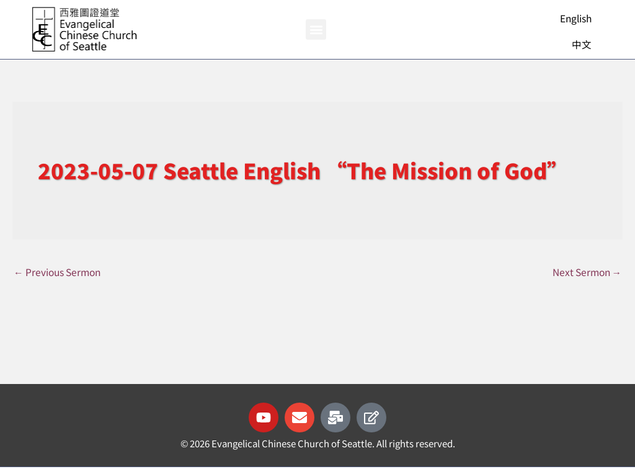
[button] (316, 29)
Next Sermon (583, 272)
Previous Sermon (62, 272)
